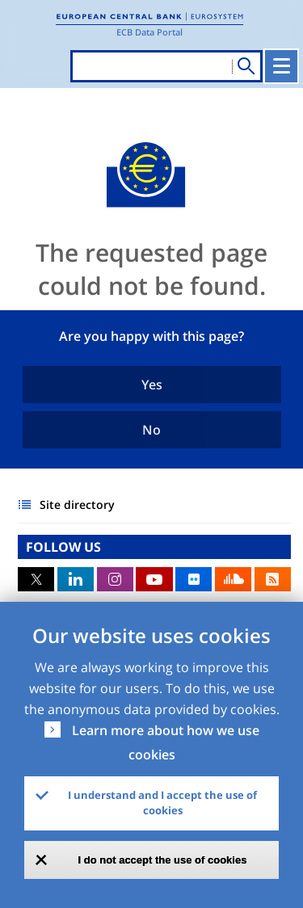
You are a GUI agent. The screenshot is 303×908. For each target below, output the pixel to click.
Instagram (115, 579)
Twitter (36, 579)
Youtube (154, 579)
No (151, 430)
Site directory (77, 504)
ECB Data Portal (149, 32)
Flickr (193, 579)
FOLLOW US (63, 547)
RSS (273, 579)
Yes (151, 384)
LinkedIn (75, 579)
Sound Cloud (233, 579)
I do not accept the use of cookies (162, 860)
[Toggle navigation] (281, 66)
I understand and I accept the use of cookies (162, 803)
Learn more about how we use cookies (165, 742)
